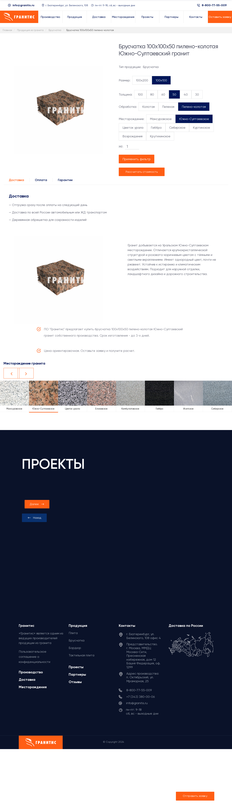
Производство (31, 672)
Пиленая (168, 106)
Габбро (156, 127)
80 (152, 94)
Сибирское (177, 127)
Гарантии (65, 180)
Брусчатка (76, 640)
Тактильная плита (81, 655)
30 (197, 94)
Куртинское (201, 127)
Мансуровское (161, 119)
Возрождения (132, 136)
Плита (73, 633)
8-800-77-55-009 (214, 5)
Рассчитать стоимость (142, 171)
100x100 (161, 80)
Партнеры (77, 674)
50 (174, 94)
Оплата (41, 180)
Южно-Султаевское (194, 119)
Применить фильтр (136, 159)
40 (186, 94)
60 (163, 94)
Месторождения (33, 687)
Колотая (148, 106)
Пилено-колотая (194, 106)
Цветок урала (132, 127)
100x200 (142, 80)
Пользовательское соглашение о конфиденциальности (34, 657)
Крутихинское (160, 136)
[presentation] (34, 518)
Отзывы (75, 682)
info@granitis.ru (23, 5)
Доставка (16, 180)
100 (140, 94)
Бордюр (75, 648)
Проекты (76, 667)
